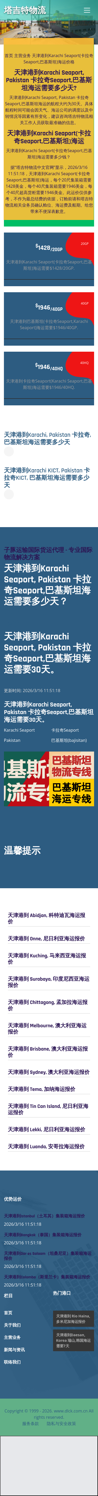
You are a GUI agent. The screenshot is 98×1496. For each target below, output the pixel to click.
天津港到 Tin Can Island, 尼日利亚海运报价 (48, 1109)
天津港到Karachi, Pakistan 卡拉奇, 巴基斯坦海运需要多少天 (47, 438)
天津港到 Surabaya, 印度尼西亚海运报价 (48, 982)
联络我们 (12, 1362)
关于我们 (12, 1325)
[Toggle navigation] (87, 10)
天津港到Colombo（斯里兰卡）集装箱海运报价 (47, 1277)
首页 (9, 55)
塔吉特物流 (25, 10)
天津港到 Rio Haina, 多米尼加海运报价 (73, 1318)
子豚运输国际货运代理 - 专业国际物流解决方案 (48, 553)
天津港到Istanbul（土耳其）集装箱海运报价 (44, 1216)
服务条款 (30, 1423)
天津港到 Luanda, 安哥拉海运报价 (46, 1146)
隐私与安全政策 (61, 1423)
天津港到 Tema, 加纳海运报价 (41, 1089)
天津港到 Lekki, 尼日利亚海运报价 (46, 1129)
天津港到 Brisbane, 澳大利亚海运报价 (48, 1052)
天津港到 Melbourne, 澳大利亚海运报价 (47, 1028)
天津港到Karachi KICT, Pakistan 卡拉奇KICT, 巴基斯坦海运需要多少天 (47, 478)
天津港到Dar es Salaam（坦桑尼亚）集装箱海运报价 (47, 1256)
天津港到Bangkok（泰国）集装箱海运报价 (43, 1235)
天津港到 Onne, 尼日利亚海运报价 (46, 938)
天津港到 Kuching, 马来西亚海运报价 (47, 958)
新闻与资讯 (14, 1350)
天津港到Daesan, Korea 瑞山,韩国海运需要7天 (73, 1340)
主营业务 (22, 55)
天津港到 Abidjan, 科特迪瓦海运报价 (46, 918)
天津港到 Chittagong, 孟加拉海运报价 (48, 1005)
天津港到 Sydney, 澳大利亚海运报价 (49, 1072)
